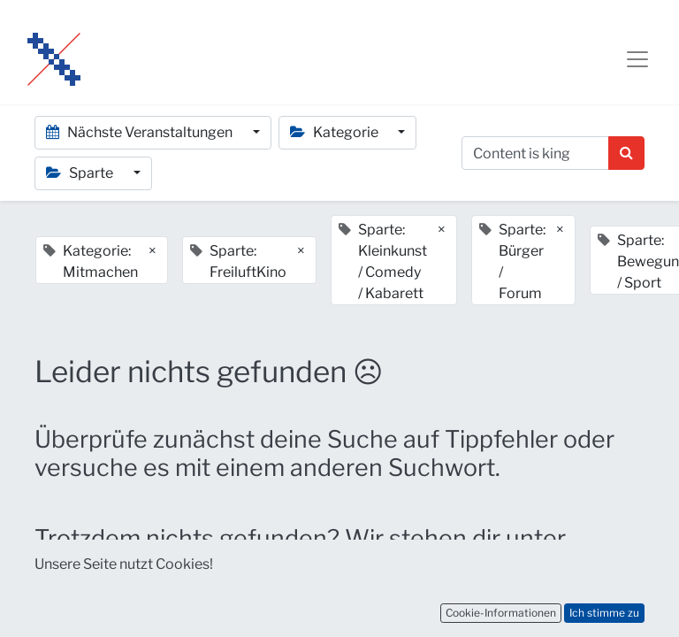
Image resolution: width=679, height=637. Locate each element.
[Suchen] (626, 153)
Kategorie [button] (335, 132)
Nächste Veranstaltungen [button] (140, 132)
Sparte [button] (81, 173)
